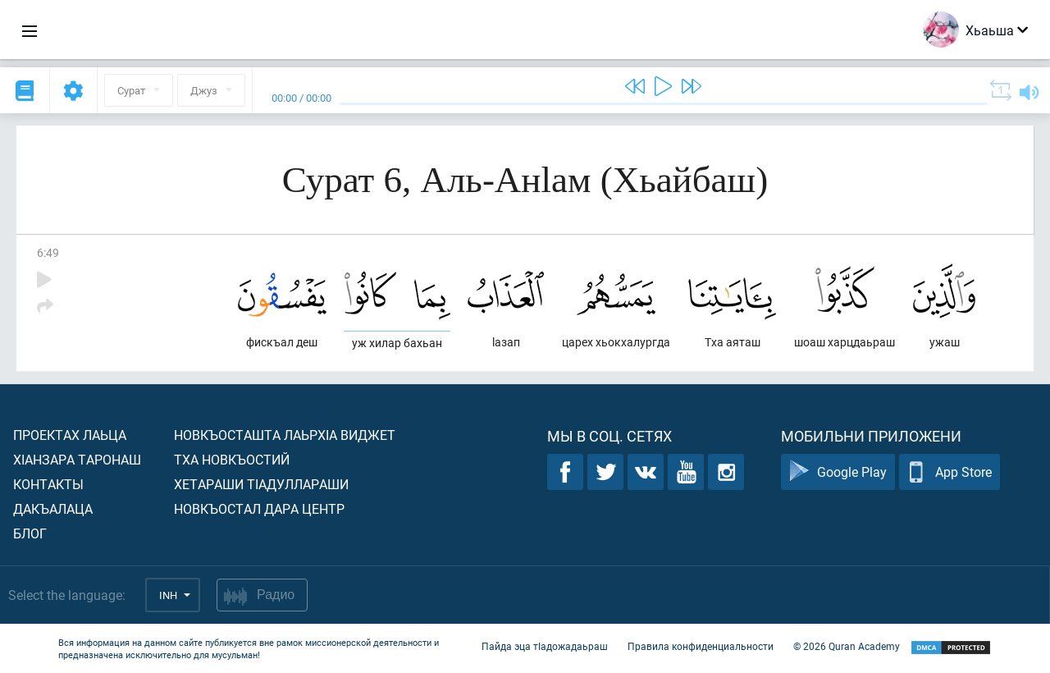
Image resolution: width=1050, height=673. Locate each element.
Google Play (838, 472)
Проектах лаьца (69, 434)
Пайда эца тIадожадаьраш (545, 646)
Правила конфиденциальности (701, 646)
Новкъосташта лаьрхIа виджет (284, 434)
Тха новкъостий (232, 459)
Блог (30, 533)
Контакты (48, 483)
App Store (949, 472)
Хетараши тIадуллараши (261, 483)
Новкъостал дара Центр (259, 508)
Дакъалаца (53, 508)
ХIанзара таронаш (77, 459)
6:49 (48, 252)
